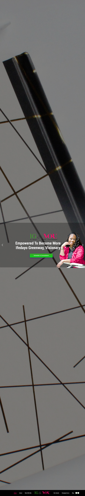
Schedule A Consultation (41, 255)
